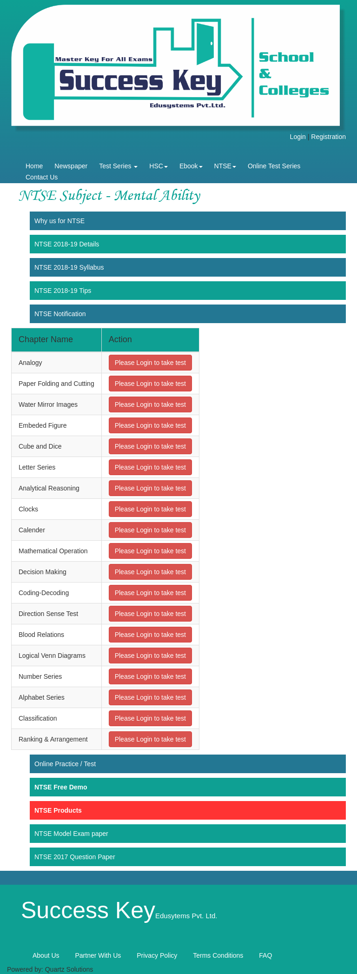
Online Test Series (274, 166)
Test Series (118, 166)
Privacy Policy (157, 955)
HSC (158, 166)
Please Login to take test (150, 362)
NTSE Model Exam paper (71, 833)
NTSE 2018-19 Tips (62, 290)
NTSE (225, 166)
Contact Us (42, 177)
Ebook (191, 166)
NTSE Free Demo (60, 787)
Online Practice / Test (65, 764)
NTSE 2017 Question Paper (74, 857)
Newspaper (70, 166)
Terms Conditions (218, 955)
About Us (46, 955)
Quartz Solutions (69, 969)
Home (34, 166)
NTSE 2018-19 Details (66, 244)
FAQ (265, 955)
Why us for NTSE (59, 221)
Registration (328, 136)
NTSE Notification (60, 314)
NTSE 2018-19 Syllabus (69, 267)
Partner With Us (98, 955)
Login (298, 136)
